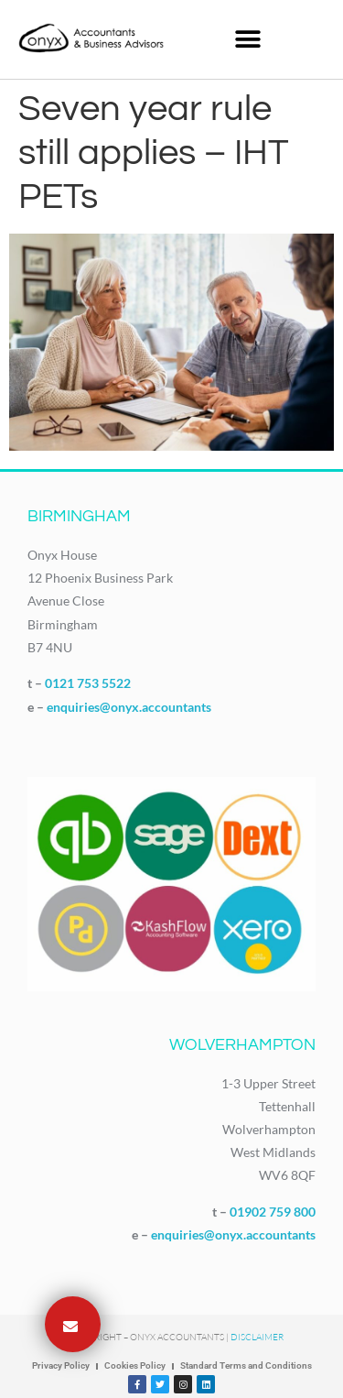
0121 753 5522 (88, 683)
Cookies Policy (135, 1365)
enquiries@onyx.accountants (129, 707)
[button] (248, 39)
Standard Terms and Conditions (246, 1365)
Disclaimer (257, 1337)
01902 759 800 (273, 1211)
